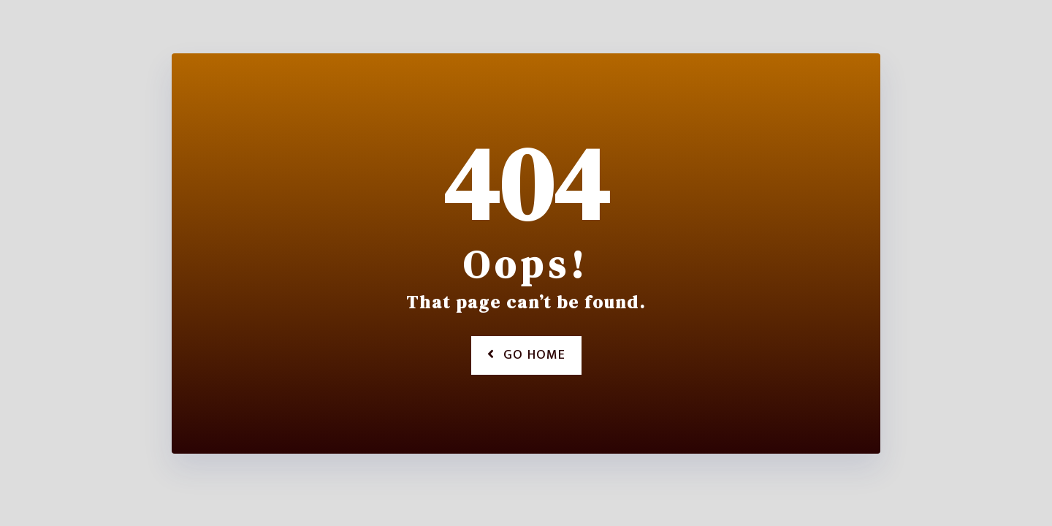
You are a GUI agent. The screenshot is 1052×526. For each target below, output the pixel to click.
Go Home (526, 355)
